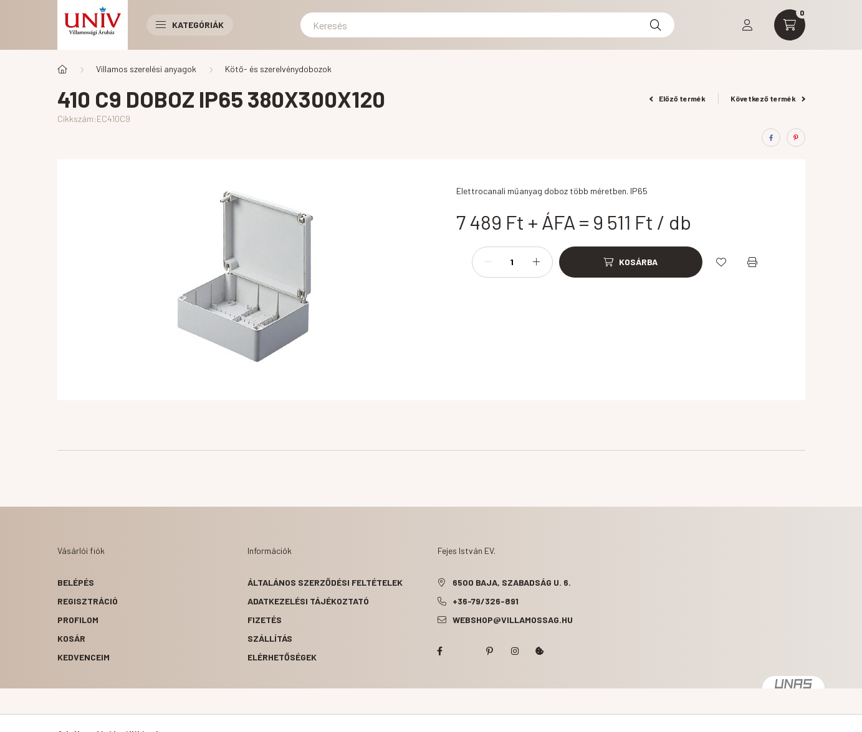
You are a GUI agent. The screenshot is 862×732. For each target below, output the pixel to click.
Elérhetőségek (282, 657)
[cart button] (789, 24)
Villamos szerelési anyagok (146, 68)
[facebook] (771, 137)
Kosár (71, 638)
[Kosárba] (630, 262)
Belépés (75, 582)
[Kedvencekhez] (721, 262)
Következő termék (767, 98)
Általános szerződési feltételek (325, 582)
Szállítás (269, 638)
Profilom (77, 619)
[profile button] (747, 24)
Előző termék (677, 98)
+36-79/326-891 (486, 601)
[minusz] (488, 262)
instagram (514, 651)
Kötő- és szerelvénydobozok (278, 68)
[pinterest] (796, 137)
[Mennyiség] (512, 262)
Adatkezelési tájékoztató (308, 601)
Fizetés (264, 619)
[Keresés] (487, 24)
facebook (440, 651)
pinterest (489, 651)
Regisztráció (87, 601)
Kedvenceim (83, 657)
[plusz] (536, 262)
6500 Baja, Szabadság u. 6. (512, 582)
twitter (465, 651)
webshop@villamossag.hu (513, 619)
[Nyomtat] (752, 262)
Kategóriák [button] (190, 24)
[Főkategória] (62, 69)
